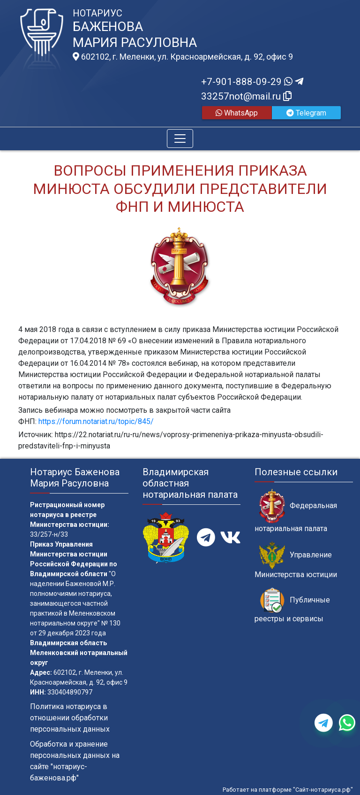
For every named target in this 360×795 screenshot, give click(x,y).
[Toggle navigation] (180, 138)
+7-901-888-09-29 (252, 81)
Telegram (306, 112)
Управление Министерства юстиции (296, 560)
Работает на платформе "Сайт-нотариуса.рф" (288, 789)
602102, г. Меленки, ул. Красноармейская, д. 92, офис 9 (183, 57)
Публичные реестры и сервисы (292, 605)
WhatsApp (237, 112)
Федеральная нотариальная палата (296, 511)
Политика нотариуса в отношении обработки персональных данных (70, 717)
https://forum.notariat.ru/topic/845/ (95, 421)
